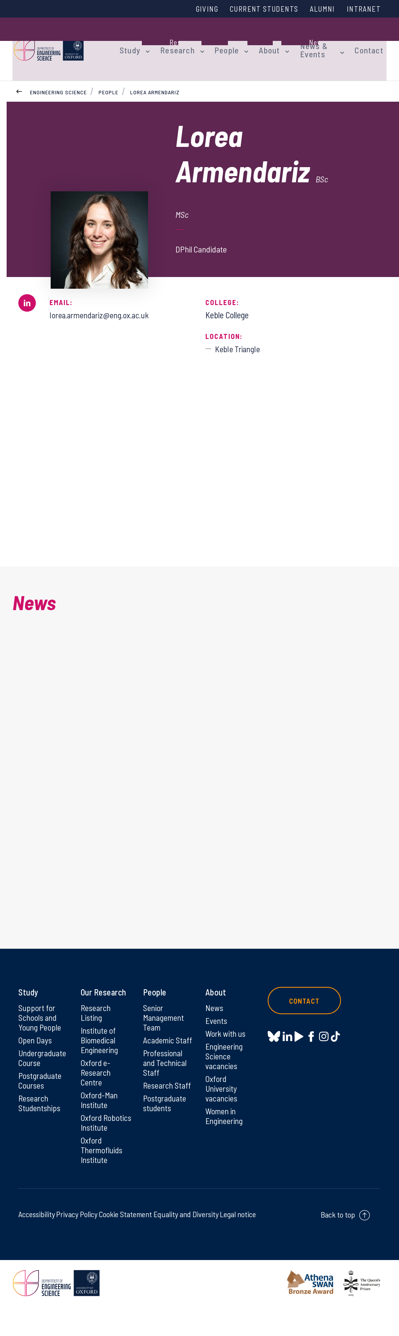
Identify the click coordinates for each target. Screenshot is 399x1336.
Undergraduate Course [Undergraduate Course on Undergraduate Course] (43, 1074)
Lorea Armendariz (155, 81)
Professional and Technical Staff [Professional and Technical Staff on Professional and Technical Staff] (165, 1079)
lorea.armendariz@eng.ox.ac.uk (102, 304)
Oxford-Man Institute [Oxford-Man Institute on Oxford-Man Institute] (100, 1117)
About (259, 44)
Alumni (319, 9)
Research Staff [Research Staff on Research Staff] (167, 1102)
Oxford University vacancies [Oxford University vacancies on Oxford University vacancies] (221, 1105)
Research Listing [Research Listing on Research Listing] (96, 1027)
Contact (372, 44)
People (219, 44)
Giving (197, 9)
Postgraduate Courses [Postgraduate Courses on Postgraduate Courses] (40, 1097)
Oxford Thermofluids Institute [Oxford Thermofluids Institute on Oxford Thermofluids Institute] (103, 1179)
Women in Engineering (225, 1134)
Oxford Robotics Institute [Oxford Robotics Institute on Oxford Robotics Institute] (95, 1146)
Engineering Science (58, 81)
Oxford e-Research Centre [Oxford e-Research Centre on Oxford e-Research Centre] (96, 1089)
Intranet (363, 9)
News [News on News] (214, 1022)
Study (128, 44)
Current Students (257, 9)
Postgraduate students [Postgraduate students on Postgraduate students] (165, 1120)
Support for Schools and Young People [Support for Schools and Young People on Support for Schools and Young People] (40, 1032)
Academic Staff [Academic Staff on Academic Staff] (168, 1055)
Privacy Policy (76, 1244)
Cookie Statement (125, 1244)
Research (173, 44)
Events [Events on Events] (216, 1035)
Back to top (338, 1244)
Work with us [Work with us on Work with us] (226, 1048)
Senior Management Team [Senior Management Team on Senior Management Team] (164, 1032)
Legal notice (238, 1244)
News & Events (301, 43)
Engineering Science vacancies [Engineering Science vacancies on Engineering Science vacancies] (225, 1072)
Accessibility (36, 1244)
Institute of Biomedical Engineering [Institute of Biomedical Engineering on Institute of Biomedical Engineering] (100, 1055)
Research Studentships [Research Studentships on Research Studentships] (40, 1120)
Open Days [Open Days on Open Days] (35, 1055)
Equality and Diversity (186, 1244)
